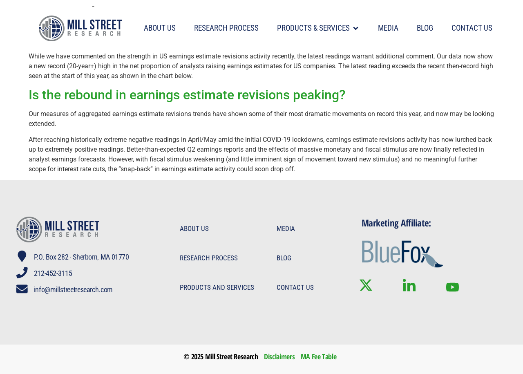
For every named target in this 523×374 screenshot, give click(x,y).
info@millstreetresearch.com (73, 289)
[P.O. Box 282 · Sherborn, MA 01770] (22, 256)
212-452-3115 (53, 273)
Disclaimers (279, 356)
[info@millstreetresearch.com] (22, 289)
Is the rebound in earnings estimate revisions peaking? (187, 95)
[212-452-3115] (22, 272)
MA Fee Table (319, 356)
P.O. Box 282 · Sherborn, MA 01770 (81, 257)
